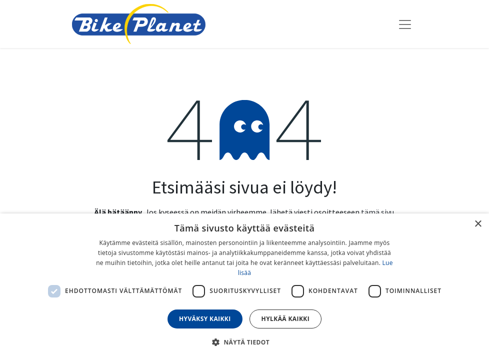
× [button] (478, 224)
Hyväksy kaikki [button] (205, 318)
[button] (245, 342)
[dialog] (244, 287)
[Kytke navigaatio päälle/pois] (405, 24)
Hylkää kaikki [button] (286, 318)
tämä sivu (377, 212)
